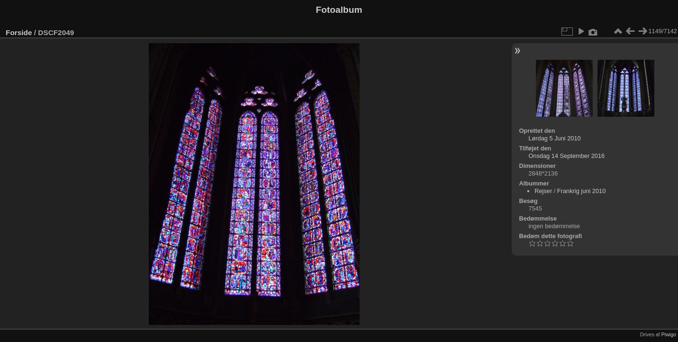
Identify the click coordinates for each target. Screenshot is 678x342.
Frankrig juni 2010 (581, 190)
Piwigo (668, 334)
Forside (19, 32)
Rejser (543, 190)
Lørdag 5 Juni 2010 (554, 138)
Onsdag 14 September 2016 (566, 155)
